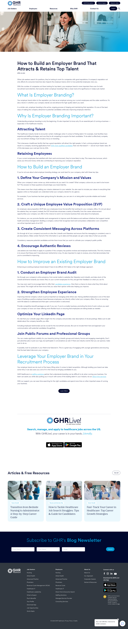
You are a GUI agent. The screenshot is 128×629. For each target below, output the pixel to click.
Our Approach (88, 576)
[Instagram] (108, 573)
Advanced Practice (32, 579)
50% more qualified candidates (62, 146)
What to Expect (31, 595)
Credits (75, 621)
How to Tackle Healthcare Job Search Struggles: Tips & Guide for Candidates (64, 510)
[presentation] (95, 549)
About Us (87, 569)
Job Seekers (12, 9)
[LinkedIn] (111, 573)
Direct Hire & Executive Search (65, 592)
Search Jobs (114, 3)
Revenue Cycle (60, 585)
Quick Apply (102, 3)
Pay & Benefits (31, 598)
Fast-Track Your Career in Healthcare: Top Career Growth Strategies (101, 510)
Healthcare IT (31, 589)
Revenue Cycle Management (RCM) (38, 585)
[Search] (119, 9)
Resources (53, 9)
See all (116, 473)
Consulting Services (62, 601)
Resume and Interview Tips (56, 503)
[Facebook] (104, 573)
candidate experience (62, 284)
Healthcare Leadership (34, 592)
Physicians (30, 582)
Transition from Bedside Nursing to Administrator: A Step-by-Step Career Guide (25, 512)
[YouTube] (115, 573)
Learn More (64, 391)
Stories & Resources (90, 582)
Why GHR (73, 9)
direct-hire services (99, 376)
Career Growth (15, 503)
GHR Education (88, 3)
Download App (31, 605)
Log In (113, 8)
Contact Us (94, 9)
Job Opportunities (32, 608)
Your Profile (30, 601)
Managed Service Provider (64, 598)
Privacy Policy (69, 621)
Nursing (29, 572)
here (119, 604)
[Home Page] (14, 3)
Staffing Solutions (61, 595)
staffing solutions (38, 374)
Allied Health (31, 576)
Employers (33, 9)
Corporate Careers (90, 579)
